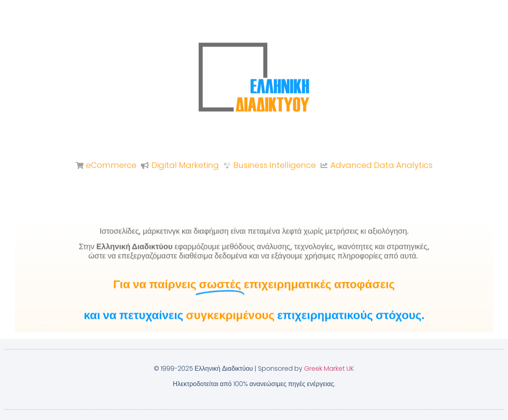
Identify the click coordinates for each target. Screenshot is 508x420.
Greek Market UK (329, 368)
